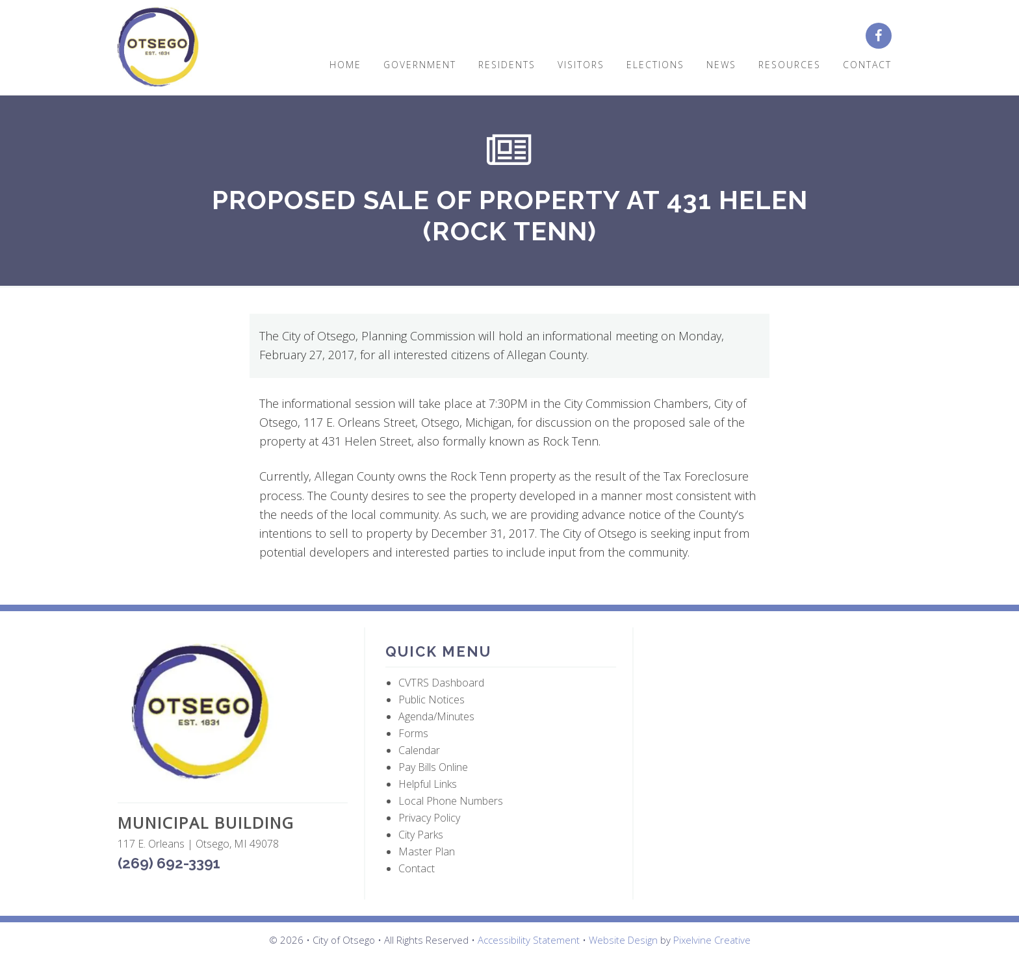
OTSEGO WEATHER (769, 689)
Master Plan (426, 851)
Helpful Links (427, 784)
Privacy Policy (429, 818)
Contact (416, 868)
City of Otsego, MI (158, 47)
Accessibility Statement (529, 939)
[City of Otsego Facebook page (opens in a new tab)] (883, 36)
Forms (413, 733)
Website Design (623, 939)
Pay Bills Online (433, 767)
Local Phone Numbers (450, 801)
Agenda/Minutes (436, 716)
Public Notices (431, 699)
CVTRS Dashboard (441, 682)
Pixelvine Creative (712, 939)
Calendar (419, 750)
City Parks (420, 834)
